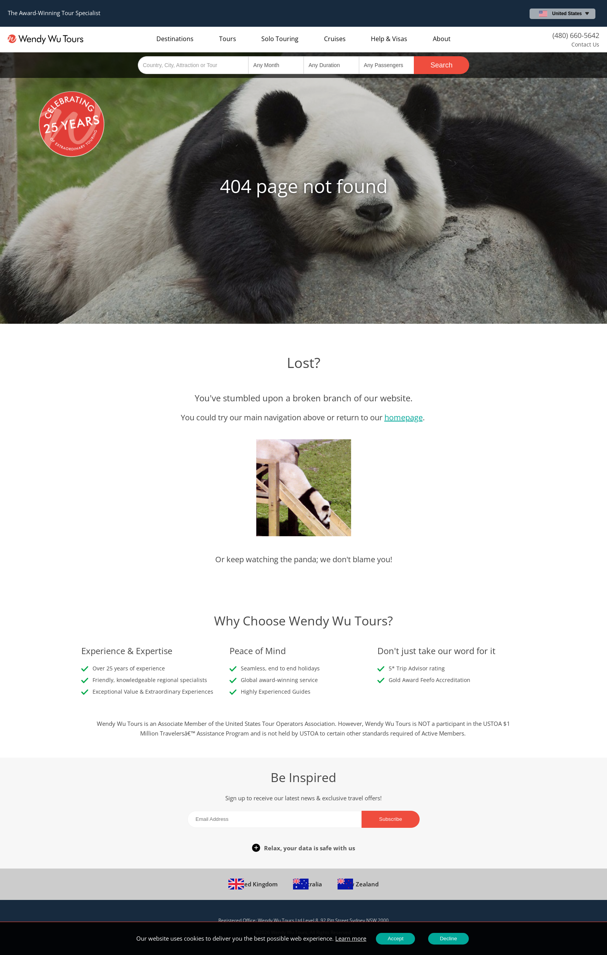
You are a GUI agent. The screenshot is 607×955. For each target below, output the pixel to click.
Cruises (335, 39)
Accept (395, 938)
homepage (403, 417)
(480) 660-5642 (575, 35)
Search (441, 65)
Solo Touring (279, 39)
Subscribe (390, 819)
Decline (448, 938)
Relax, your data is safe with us (309, 848)
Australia (307, 882)
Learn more (350, 938)
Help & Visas (389, 39)
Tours (227, 39)
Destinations (175, 39)
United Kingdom (253, 882)
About (442, 39)
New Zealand (358, 882)
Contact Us (585, 44)
